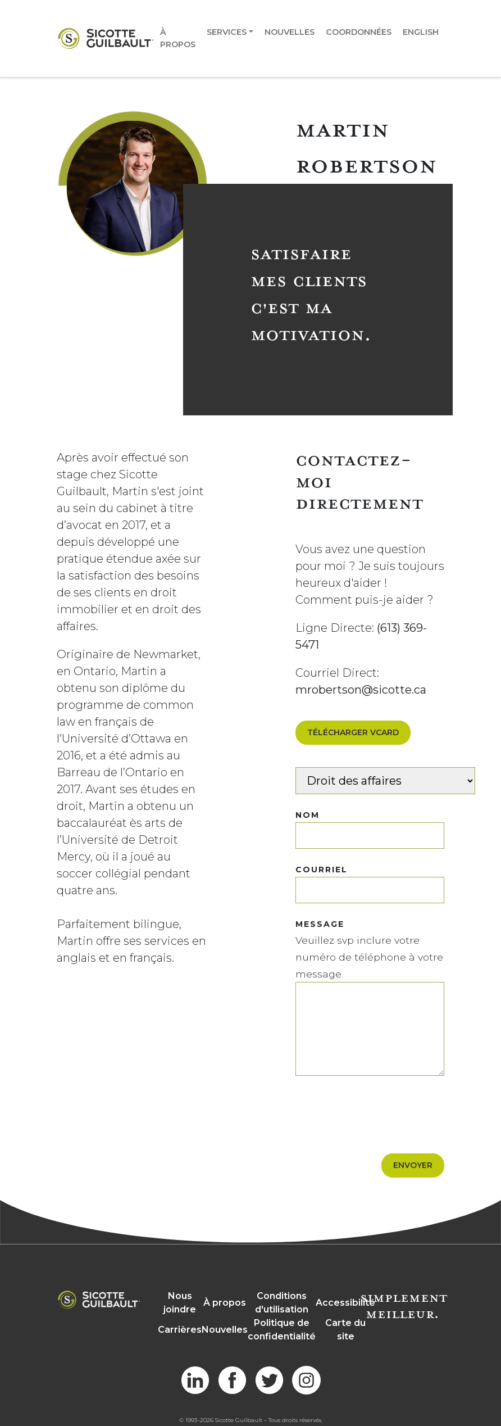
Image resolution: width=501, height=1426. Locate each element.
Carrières (180, 1329)
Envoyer (412, 1165)
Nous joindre (179, 1303)
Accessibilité (345, 1302)
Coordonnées (358, 32)
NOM (307, 815)
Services (227, 32)
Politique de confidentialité (282, 1330)
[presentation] (380, 1109)
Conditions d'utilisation (281, 1303)
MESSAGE (319, 924)
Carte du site (345, 1330)
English (421, 32)
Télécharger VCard (353, 732)
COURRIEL (321, 869)
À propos (177, 38)
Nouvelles (290, 32)
